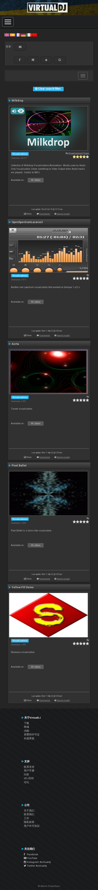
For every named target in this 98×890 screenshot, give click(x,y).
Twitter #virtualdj (35, 865)
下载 (26, 723)
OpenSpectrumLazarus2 (27, 222)
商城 (26, 726)
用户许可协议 (32, 825)
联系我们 (29, 814)
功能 (26, 730)
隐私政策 (29, 822)
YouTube (30, 858)
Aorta (15, 344)
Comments (44, 214)
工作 (26, 818)
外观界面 (29, 738)
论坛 (26, 782)
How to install (63, 214)
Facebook (31, 854)
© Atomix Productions (49, 886)
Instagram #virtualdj (37, 862)
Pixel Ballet (19, 465)
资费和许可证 (32, 734)
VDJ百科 (29, 778)
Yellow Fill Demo (23, 587)
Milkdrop (17, 100)
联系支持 (29, 766)
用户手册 (29, 770)
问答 (26, 774)
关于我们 (29, 810)
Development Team (78, 153)
